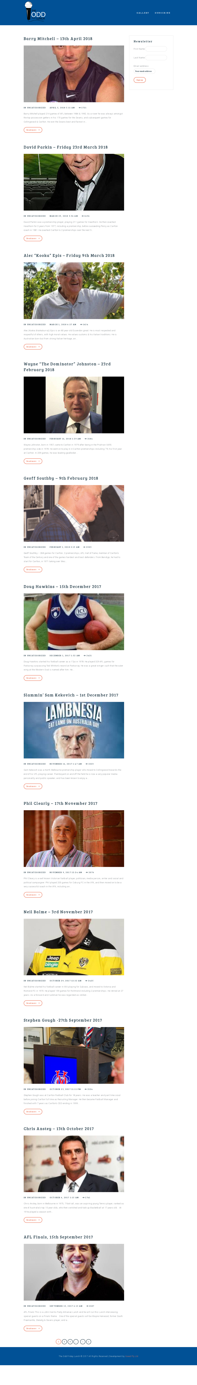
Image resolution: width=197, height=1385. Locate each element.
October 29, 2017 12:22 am (69, 1000)
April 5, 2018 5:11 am (66, 107)
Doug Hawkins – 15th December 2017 (70, 599)
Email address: (141, 66)
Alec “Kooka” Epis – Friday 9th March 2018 (72, 264)
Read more (31, 129)
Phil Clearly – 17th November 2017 (68, 822)
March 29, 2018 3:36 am (67, 222)
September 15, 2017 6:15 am (70, 1325)
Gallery (143, 12)
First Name (139, 49)
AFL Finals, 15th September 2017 (66, 1256)
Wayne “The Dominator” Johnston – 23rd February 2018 (69, 379)
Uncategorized (37, 107)
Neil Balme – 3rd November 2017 (65, 930)
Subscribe (163, 12)
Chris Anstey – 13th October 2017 (66, 1148)
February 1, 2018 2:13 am (68, 559)
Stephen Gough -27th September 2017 (71, 1039)
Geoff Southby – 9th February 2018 (68, 490)
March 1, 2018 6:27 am (67, 336)
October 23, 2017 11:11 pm (69, 1108)
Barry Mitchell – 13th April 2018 (65, 38)
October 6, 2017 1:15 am (68, 1217)
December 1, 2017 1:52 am (69, 668)
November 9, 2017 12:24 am (70, 891)
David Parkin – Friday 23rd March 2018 (68, 150)
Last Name (139, 58)
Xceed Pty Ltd (131, 1376)
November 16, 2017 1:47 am (70, 782)
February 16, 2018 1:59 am (69, 451)
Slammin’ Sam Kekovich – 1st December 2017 (61, 710)
